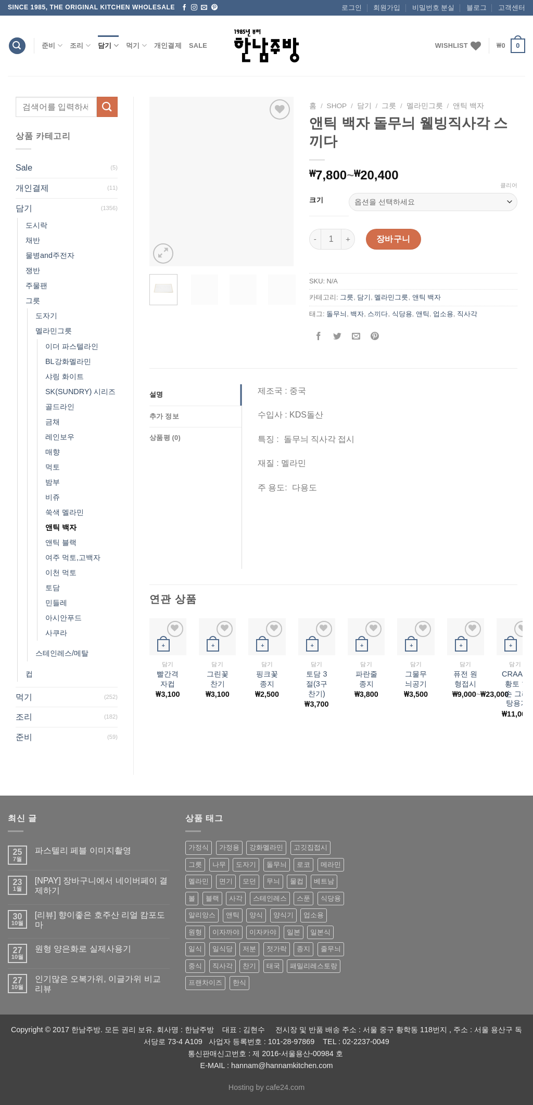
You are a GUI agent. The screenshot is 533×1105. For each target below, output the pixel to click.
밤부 (52, 482)
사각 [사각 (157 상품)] (236, 898)
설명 (156, 394)
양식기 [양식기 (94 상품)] (283, 915)
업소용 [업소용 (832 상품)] (313, 915)
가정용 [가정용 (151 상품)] (229, 847)
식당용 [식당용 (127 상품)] (331, 898)
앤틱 (422, 314)
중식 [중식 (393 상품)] (195, 966)
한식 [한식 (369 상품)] (239, 982)
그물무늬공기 (416, 679)
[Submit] (107, 107)
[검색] (17, 46)
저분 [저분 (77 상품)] (249, 949)
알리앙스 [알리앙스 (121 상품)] (201, 915)
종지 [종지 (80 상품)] (303, 949)
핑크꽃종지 (267, 679)
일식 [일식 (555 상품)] (195, 949)
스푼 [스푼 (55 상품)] (303, 898)
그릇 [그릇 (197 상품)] (195, 864)
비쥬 (52, 497)
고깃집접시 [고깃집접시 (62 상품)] (310, 847)
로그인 (351, 7)
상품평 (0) (165, 437)
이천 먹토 (61, 572)
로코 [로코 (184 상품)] (303, 864)
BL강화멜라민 (68, 361)
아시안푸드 (63, 618)
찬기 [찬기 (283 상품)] (249, 966)
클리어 (508, 185)
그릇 (33, 300)
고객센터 (511, 7)
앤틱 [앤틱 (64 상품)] (232, 915)
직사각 (467, 314)
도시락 (36, 225)
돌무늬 (336, 314)
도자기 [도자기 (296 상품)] (246, 864)
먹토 (52, 467)
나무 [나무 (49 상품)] (219, 864)
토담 (52, 587)
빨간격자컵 (168, 679)
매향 (52, 452)
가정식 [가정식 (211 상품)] (198, 847)
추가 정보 (164, 416)
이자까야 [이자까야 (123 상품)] (225, 932)
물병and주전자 (50, 255)
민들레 (56, 603)
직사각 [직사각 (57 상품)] (222, 966)
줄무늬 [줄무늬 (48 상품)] (331, 949)
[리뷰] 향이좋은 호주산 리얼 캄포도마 (100, 920)
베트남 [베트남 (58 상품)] (324, 881)
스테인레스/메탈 (61, 653)
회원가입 (386, 7)
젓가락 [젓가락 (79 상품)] (276, 949)
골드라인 (59, 406)
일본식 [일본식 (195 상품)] (320, 932)
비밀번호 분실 (433, 7)
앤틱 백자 (61, 527)
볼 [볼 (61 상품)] (191, 898)
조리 (80, 45)
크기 (316, 200)
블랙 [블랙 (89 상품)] (212, 898)
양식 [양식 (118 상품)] (256, 915)
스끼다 (377, 314)
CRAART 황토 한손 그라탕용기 (517, 688)
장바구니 (393, 239)
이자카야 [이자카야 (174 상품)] (262, 932)
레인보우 (59, 437)
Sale (198, 45)
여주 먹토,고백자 (72, 557)
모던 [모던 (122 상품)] (249, 881)
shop (337, 106)
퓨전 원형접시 (465, 679)
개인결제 (168, 45)
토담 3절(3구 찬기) (316, 683)
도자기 (46, 315)
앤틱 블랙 (61, 542)
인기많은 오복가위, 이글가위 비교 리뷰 (98, 983)
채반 (33, 240)
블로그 (476, 7)
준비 (52, 45)
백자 (357, 314)
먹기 (136, 45)
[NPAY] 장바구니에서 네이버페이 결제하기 (101, 885)
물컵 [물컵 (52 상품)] (296, 881)
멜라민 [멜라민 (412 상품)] (198, 881)
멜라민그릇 (53, 331)
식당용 (402, 314)
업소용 (443, 314)
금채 (52, 422)
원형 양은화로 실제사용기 (83, 948)
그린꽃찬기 (218, 679)
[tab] (195, 394)
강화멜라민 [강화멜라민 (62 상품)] (266, 847)
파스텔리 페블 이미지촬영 (83, 850)
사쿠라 (56, 633)
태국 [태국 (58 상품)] (273, 966)
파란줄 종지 (366, 679)
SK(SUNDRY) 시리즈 (80, 391)
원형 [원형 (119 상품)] (195, 932)
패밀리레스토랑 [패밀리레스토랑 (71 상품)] (313, 966)
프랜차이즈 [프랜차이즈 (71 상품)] (205, 982)
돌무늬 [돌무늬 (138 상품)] (276, 864)
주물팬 (36, 285)
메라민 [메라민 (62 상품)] (331, 864)
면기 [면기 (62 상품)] (226, 881)
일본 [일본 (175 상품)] (293, 932)
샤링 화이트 (64, 376)
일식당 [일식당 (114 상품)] (222, 949)
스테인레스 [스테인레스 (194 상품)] (270, 898)
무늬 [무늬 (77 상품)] (273, 881)
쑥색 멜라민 (64, 512)
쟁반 (33, 270)
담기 (108, 45)
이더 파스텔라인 (71, 346)
